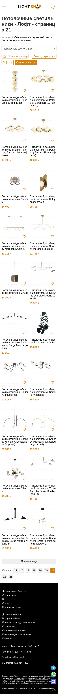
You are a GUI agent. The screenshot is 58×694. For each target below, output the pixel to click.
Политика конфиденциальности (18, 622)
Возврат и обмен (11, 618)
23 (10, 576)
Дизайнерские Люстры (14, 591)
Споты (5, 603)
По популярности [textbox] (43, 56)
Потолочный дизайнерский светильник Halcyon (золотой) (43, 199)
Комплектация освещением (16, 634)
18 (34, 570)
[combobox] (29, 48)
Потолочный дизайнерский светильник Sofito (43, 341)
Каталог (6, 37)
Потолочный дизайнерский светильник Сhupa (15, 291)
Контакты (7, 638)
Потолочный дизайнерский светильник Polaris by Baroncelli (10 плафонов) (43, 101)
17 (27, 570)
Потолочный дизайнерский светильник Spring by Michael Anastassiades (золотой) (43, 440)
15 (15, 570)
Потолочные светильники (16, 40)
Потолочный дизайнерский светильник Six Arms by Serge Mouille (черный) (15, 343)
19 (40, 570)
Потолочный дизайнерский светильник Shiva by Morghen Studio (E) (14, 246)
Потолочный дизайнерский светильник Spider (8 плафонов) (43, 392)
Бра (4, 599)
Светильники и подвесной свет (32, 37)
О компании (8, 626)
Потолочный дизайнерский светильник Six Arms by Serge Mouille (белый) (43, 294)
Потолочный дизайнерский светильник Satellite (15, 199)
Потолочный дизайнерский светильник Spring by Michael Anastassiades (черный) (15, 440)
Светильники (9, 595)
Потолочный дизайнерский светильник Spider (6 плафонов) (15, 392)
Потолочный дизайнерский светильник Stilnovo (14, 488)
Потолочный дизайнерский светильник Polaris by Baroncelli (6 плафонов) (14, 151)
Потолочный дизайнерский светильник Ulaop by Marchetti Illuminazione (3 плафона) (43, 539)
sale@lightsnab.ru (18, 657)
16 (21, 570)
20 (46, 570)
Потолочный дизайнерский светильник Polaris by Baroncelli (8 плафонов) (43, 151)
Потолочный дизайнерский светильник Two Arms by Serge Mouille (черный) (15, 539)
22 (4, 576)
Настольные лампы (12, 607)
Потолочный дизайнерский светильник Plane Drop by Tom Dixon (14, 100)
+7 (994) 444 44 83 (21, 651)
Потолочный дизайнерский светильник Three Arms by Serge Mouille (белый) (43, 489)
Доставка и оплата (11, 614)
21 (52, 570)
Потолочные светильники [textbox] (17, 48)
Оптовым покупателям (14, 630)
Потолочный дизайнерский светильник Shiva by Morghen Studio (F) (43, 246)
